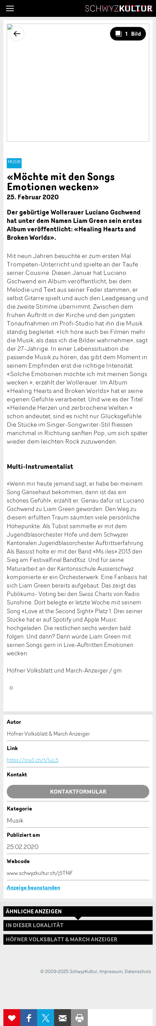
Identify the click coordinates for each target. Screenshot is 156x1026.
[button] (10, 8)
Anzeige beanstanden (33, 887)
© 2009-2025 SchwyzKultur (68, 971)
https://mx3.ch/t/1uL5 (32, 760)
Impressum (111, 971)
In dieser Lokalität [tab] (34, 925)
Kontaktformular (78, 792)
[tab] (78, 939)
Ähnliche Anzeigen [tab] (34, 911)
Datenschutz (138, 971)
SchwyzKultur (119, 8)
